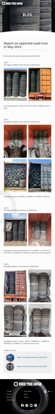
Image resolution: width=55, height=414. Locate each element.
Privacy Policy (11, 400)
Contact (26, 397)
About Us (9, 397)
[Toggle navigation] (52, 3)
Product (9, 394)
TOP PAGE (9, 391)
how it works (28, 391)
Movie (25, 394)
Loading (13, 350)
